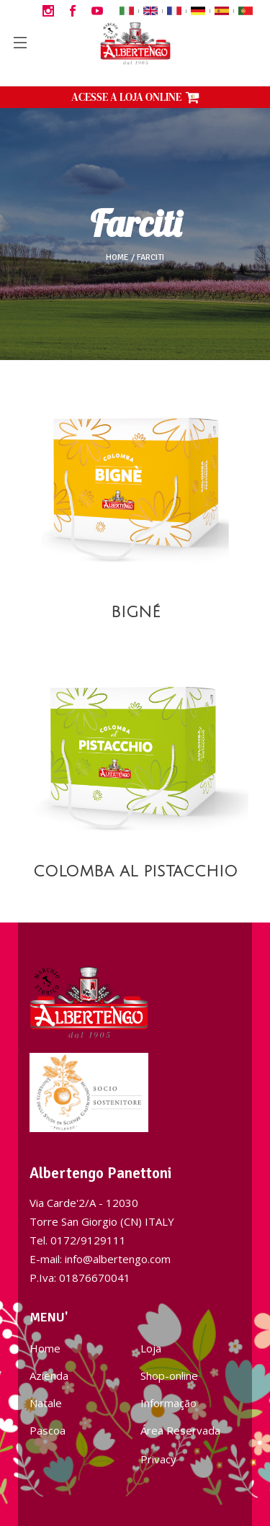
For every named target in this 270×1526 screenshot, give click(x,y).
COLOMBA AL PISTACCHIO (135, 871)
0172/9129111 (88, 1240)
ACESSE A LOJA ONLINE (135, 96)
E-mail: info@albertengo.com (100, 1259)
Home (117, 257)
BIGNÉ (135, 612)
